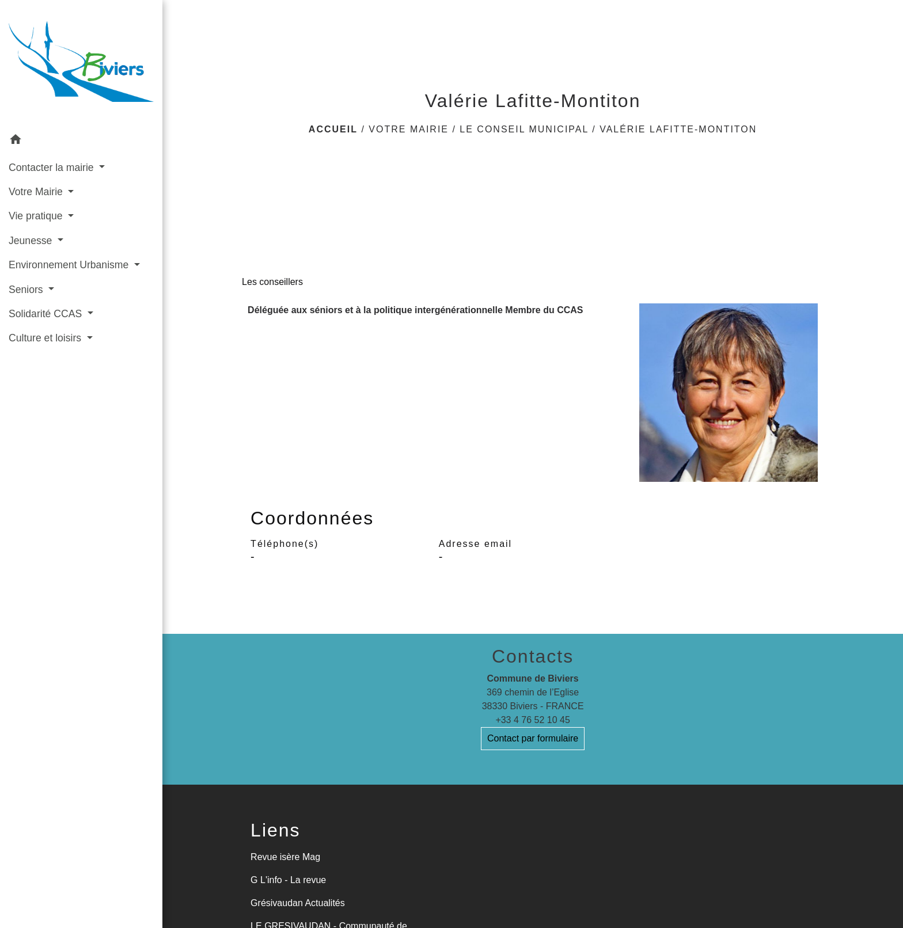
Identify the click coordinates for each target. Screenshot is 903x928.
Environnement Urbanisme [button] (70, 265)
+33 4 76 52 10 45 (532, 720)
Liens (276, 830)
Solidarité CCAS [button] (47, 314)
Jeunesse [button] (32, 240)
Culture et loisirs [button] (46, 338)
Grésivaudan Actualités (298, 903)
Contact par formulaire (532, 738)
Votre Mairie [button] (37, 191)
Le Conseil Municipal (524, 129)
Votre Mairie (409, 129)
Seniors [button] (27, 289)
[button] (81, 141)
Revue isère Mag (285, 857)
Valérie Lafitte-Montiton (678, 129)
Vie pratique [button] (37, 216)
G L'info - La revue (288, 880)
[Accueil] (81, 63)
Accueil (333, 129)
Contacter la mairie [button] (53, 167)
